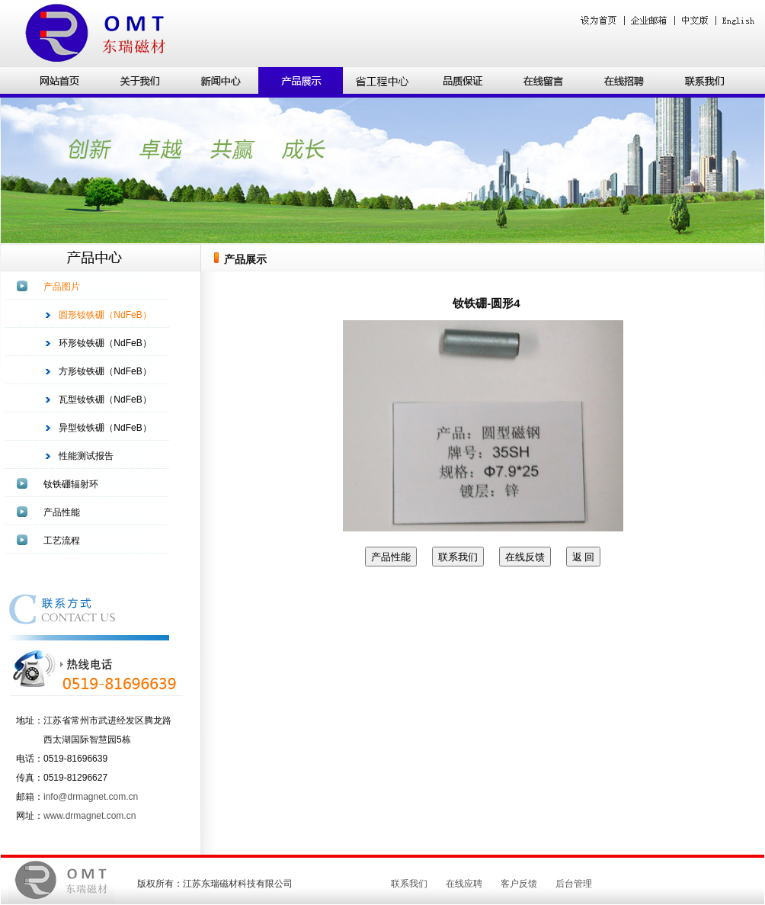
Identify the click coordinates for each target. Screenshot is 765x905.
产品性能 (61, 512)
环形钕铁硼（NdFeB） (105, 343)
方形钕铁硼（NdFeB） (105, 371)
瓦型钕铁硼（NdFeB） (105, 399)
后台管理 (573, 883)
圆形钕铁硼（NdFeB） (105, 315)
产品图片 (61, 286)
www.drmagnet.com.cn (89, 815)
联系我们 (409, 883)
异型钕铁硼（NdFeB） (105, 427)
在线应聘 (464, 883)
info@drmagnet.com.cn (90, 796)
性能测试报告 (86, 456)
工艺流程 (61, 540)
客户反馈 (519, 883)
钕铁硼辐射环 (70, 484)
